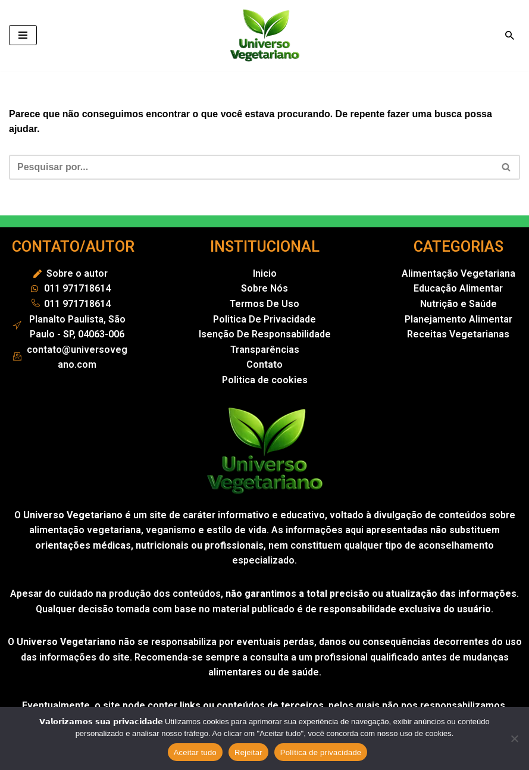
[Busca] (509, 35)
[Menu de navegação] (23, 35)
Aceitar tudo (195, 752)
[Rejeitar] (514, 738)
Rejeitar (248, 752)
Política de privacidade (321, 752)
